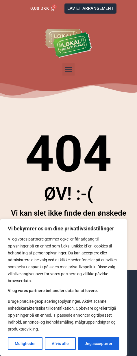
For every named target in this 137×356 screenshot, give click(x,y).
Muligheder (25, 343)
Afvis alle (60, 343)
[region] (63, 287)
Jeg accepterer (98, 343)
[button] (68, 69)
